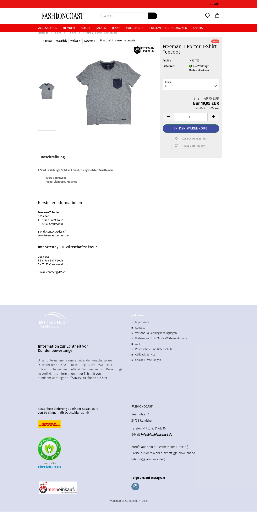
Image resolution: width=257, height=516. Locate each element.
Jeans (116, 28)
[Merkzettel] (207, 16)
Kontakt (140, 332)
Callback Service (145, 359)
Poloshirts (135, 28)
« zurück (61, 45)
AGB (137, 348)
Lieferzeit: (169, 70)
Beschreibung (53, 161)
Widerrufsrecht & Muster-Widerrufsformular (162, 343)
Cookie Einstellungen (148, 364)
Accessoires (47, 28)
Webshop (115, 505)
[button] (217, 16)
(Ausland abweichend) (199, 74)
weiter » (75, 45)
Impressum (142, 326)
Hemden (69, 28)
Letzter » (89, 45)
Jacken (101, 28)
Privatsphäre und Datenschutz (153, 353)
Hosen (85, 28)
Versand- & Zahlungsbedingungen (156, 337)
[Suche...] (152, 16)
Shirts (198, 28)
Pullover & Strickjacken (168, 28)
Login (214, 4)
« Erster (47, 45)
